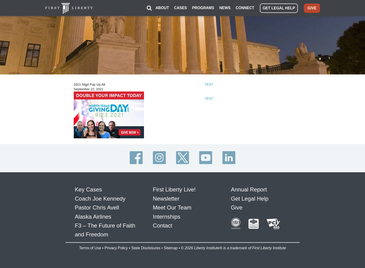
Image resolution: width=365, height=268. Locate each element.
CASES (180, 8)
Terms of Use (90, 248)
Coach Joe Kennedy (100, 198)
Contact (162, 225)
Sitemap (170, 248)
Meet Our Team (172, 207)
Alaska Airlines (93, 216)
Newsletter (166, 198)
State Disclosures (145, 248)
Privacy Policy (116, 248)
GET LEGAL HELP (279, 8)
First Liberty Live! (174, 189)
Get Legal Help (249, 198)
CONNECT (245, 8)
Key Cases (88, 189)
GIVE (311, 8)
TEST (209, 84)
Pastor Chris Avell (97, 207)
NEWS (225, 8)
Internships (166, 216)
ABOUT (162, 8)
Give (236, 207)
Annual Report (249, 189)
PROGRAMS (203, 8)
